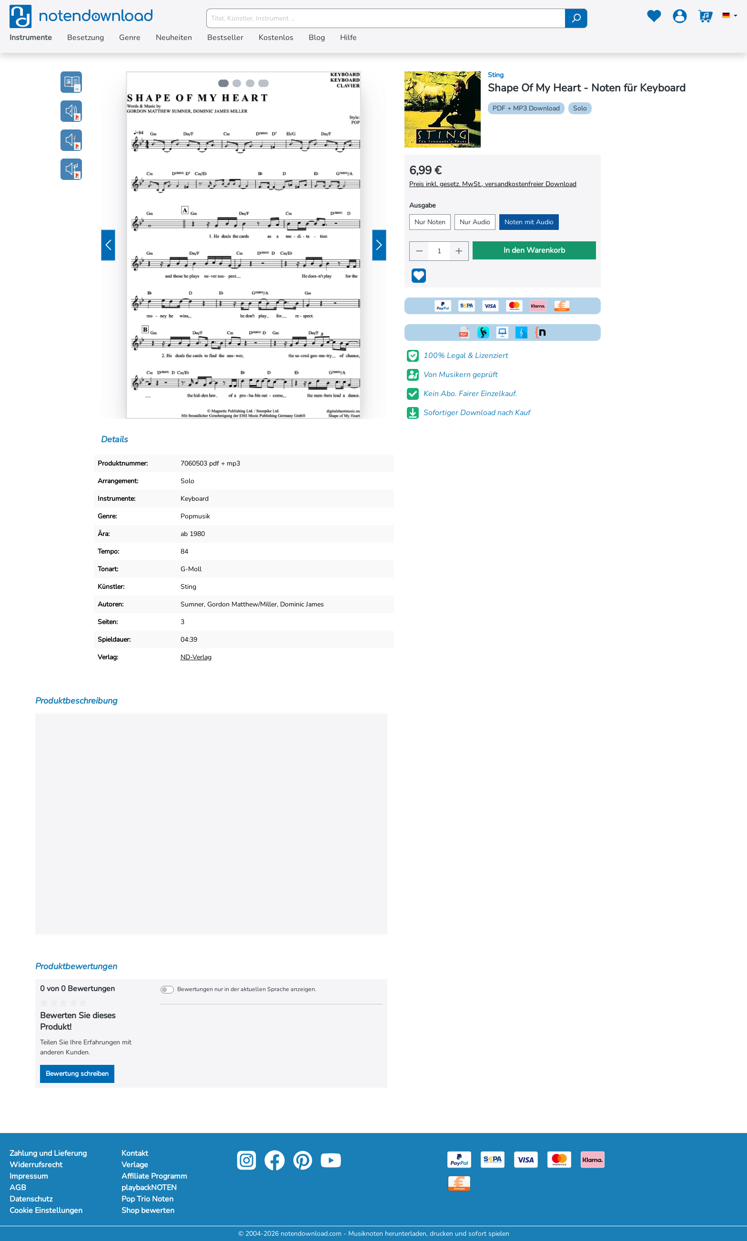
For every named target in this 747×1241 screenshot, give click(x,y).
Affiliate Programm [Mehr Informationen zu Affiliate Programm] (154, 1176)
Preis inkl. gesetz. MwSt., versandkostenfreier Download (492, 184)
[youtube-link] (331, 1167)
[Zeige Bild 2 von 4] (236, 83)
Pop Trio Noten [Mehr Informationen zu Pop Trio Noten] (147, 1199)
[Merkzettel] (654, 18)
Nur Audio (475, 222)
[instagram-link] (247, 1167)
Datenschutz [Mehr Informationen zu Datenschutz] (31, 1199)
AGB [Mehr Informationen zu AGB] (18, 1187)
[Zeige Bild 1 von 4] (222, 83)
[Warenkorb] (705, 18)
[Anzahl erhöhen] (459, 251)
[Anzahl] (438, 251)
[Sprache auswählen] (729, 16)
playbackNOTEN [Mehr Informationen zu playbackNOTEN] (149, 1187)
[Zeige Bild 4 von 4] (265, 83)
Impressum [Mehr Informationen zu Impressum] (29, 1176)
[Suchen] (576, 18)
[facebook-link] (275, 1167)
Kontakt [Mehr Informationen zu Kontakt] (134, 1153)
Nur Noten (429, 222)
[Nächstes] (379, 245)
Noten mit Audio (529, 222)
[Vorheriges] (108, 245)
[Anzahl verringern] (419, 251)
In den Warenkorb (534, 250)
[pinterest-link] (303, 1167)
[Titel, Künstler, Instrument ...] (385, 18)
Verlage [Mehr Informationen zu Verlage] (134, 1165)
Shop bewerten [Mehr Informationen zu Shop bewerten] (147, 1210)
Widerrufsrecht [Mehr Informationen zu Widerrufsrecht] (36, 1165)
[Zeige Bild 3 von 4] (250, 83)
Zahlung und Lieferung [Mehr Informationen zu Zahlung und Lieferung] (48, 1153)
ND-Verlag (196, 657)
